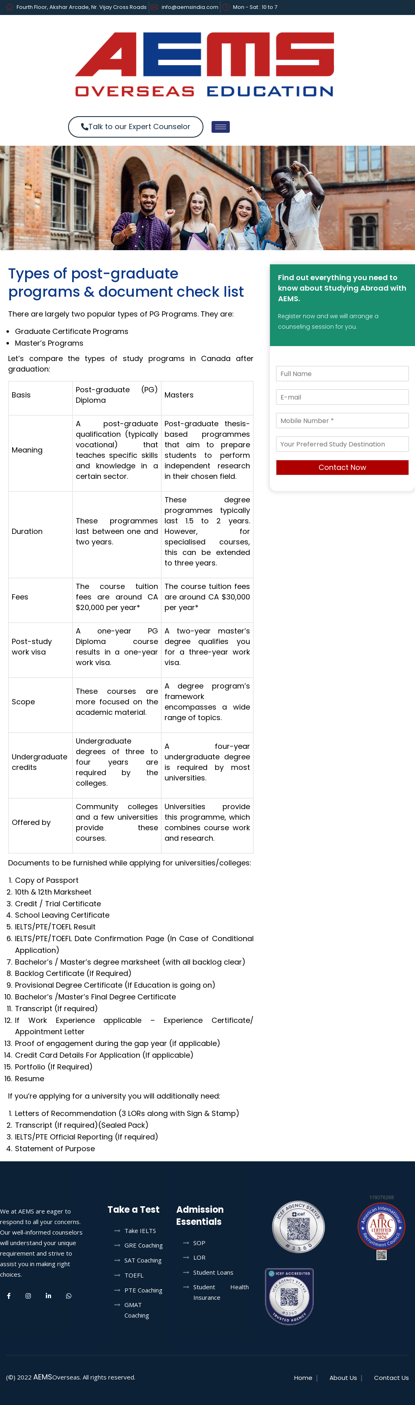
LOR (199, 1257)
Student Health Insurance (221, 1292)
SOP (199, 1243)
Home (303, 1377)
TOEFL (133, 1275)
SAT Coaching (143, 1260)
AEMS (42, 1377)
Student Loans (213, 1272)
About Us (343, 1377)
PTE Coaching (143, 1290)
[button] (135, 127)
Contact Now (342, 467)
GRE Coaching (143, 1245)
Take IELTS (140, 1230)
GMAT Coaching (136, 1310)
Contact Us (391, 1377)
